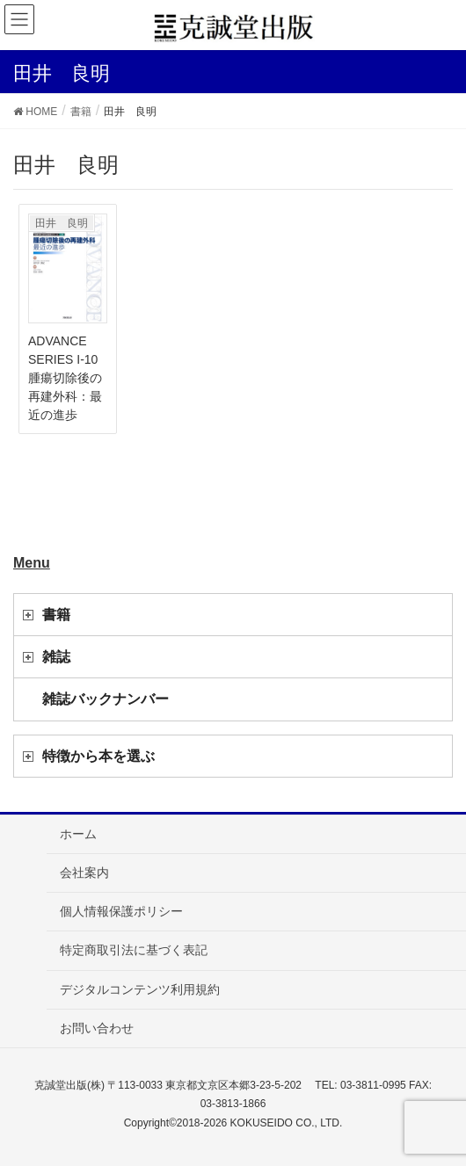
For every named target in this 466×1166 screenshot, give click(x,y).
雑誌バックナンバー (105, 699)
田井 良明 (61, 223)
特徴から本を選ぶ (98, 756)
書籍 (56, 614)
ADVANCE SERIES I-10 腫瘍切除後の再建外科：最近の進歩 (69, 378)
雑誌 (56, 656)
